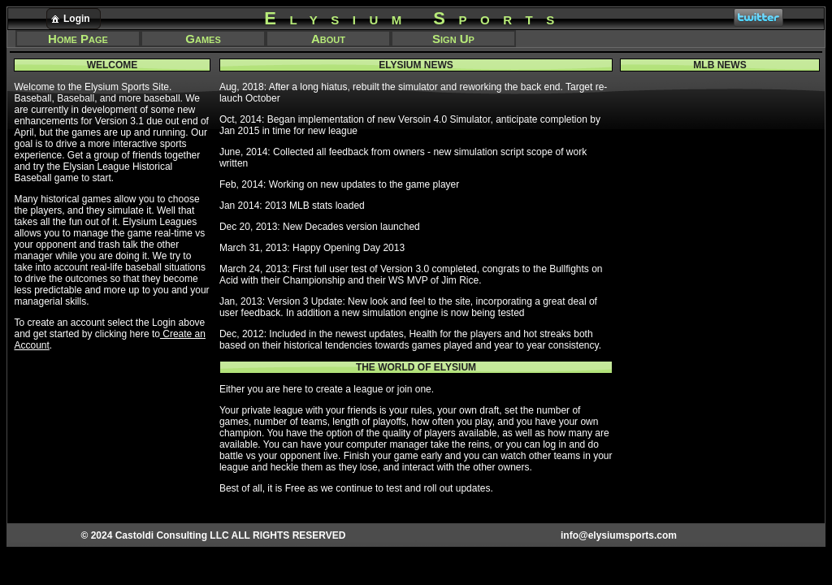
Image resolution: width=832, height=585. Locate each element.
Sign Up (453, 39)
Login (69, 18)
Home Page (78, 39)
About (328, 39)
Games (202, 39)
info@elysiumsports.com (619, 535)
